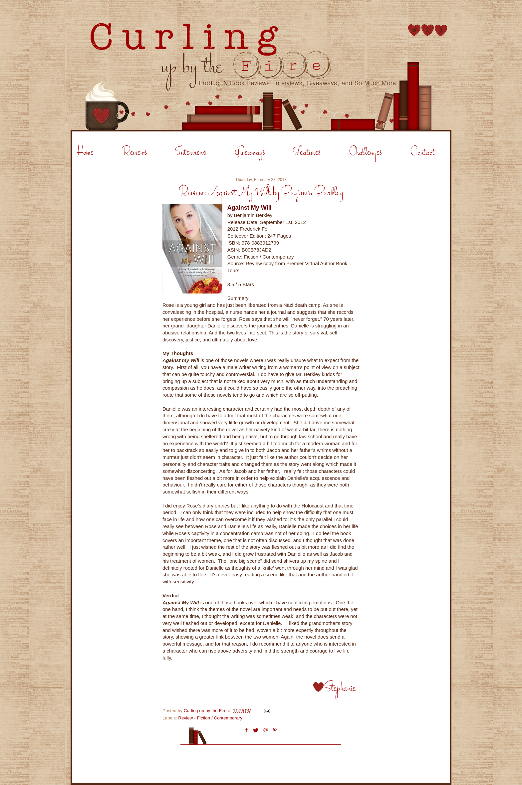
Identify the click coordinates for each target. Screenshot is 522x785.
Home (85, 152)
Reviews (134, 152)
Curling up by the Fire (206, 710)
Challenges (365, 152)
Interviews (190, 152)
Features (307, 152)
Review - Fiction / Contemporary (210, 717)
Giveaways (250, 152)
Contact (422, 152)
